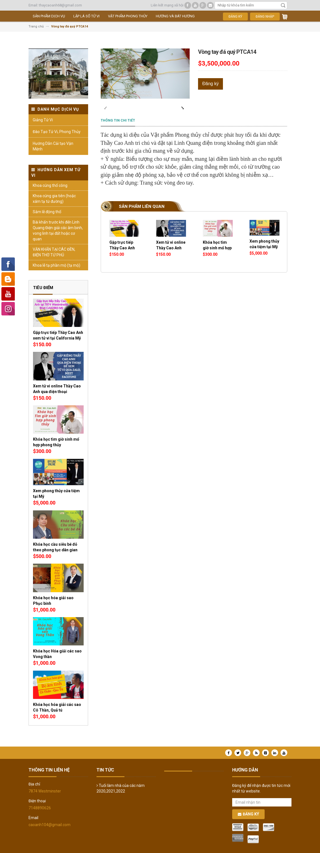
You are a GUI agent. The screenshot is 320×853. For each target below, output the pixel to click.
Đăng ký (235, 16)
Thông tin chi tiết (118, 133)
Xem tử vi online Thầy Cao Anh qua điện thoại (170, 260)
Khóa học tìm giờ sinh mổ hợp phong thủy (217, 260)
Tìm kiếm (283, 5)
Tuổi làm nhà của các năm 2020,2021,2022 (121, 788)
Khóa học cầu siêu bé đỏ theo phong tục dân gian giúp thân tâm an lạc (55, 550)
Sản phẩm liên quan (141, 219)
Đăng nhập (265, 16)
